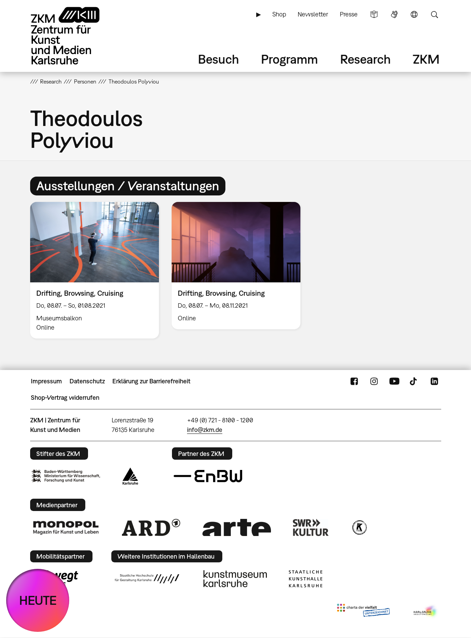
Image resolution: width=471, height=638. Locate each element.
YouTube (394, 381)
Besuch (218, 59)
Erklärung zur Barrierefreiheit (151, 381)
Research (365, 59)
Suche (434, 14)
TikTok (414, 381)
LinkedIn (434, 381)
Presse (349, 14)
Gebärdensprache (394, 14)
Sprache (414, 14)
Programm (289, 59)
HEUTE (38, 600)
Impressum (46, 381)
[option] (94, 270)
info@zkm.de (204, 429)
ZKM (426, 59)
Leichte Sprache (374, 14)
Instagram (374, 381)
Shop (279, 14)
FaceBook (354, 381)
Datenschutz (87, 381)
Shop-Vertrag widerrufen (65, 397)
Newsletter (313, 14)
